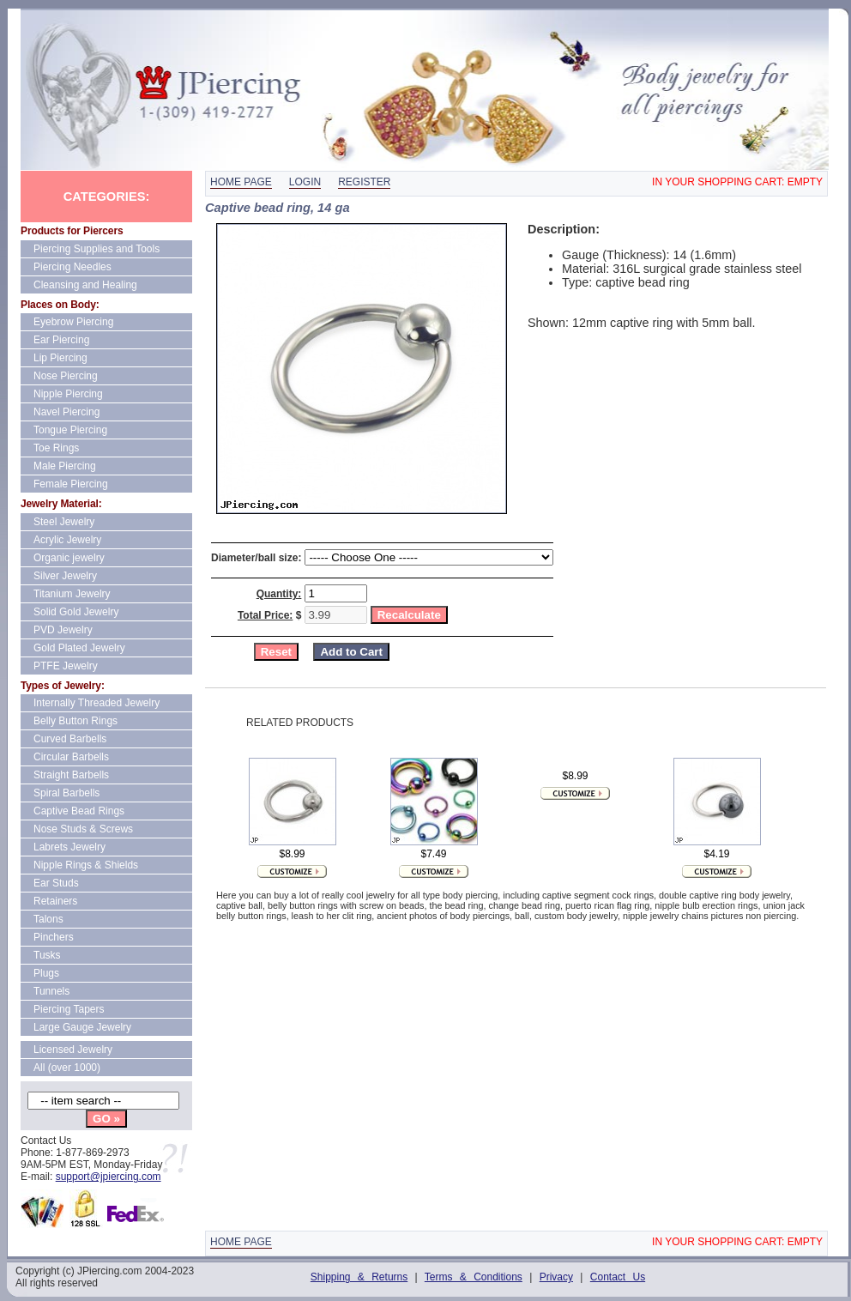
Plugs (46, 973)
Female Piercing (70, 484)
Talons (48, 919)
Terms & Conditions (473, 1277)
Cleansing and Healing (85, 285)
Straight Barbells (71, 775)
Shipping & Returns (359, 1277)
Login (305, 182)
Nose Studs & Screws (83, 829)
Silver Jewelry (65, 576)
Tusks (47, 955)
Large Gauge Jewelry (82, 1027)
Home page (241, 182)
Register (364, 182)
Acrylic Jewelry (67, 540)
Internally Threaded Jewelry (96, 703)
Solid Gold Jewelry (75, 612)
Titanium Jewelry (72, 594)
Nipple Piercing (68, 394)
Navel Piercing (66, 412)
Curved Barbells (69, 739)
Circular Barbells (71, 757)
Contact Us (617, 1277)
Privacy (556, 1277)
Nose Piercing (65, 376)
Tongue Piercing (70, 430)
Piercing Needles (72, 267)
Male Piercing (64, 466)
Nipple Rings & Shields (85, 865)
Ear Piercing (61, 340)
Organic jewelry (69, 558)
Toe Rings (56, 448)
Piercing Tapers (69, 1009)
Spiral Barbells (66, 793)
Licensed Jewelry (72, 1050)
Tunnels (51, 991)
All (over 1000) (66, 1068)
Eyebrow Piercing (73, 322)
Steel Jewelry (63, 522)
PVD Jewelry (63, 630)
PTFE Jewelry (65, 666)
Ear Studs (56, 883)
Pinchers (53, 937)
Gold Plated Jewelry (79, 648)
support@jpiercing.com (108, 1177)
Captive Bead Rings (78, 811)
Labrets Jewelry (69, 847)
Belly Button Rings (75, 721)
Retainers (55, 901)
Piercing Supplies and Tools (96, 249)
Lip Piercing (60, 358)
